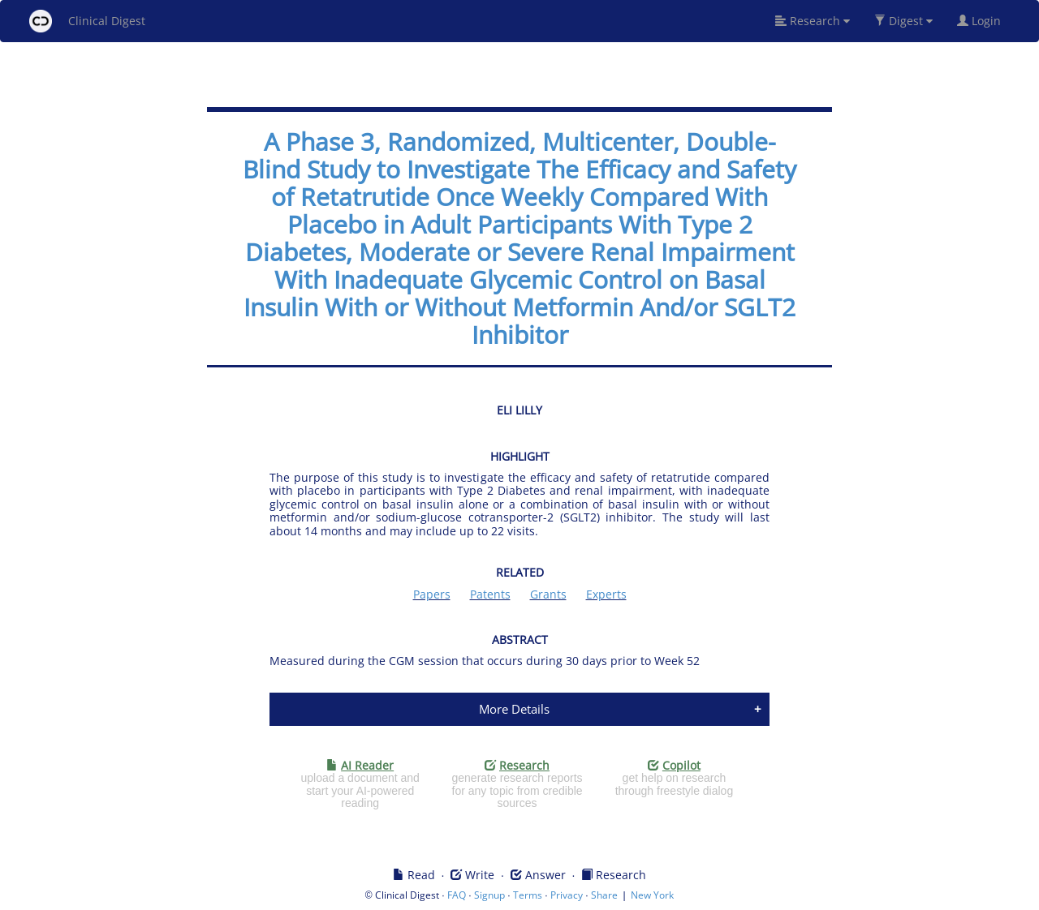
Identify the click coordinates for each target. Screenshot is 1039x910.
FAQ (456, 895)
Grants (548, 594)
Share (604, 895)
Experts (606, 594)
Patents (490, 594)
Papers (432, 594)
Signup (489, 895)
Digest (903, 20)
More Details (514, 709)
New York (652, 895)
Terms (527, 895)
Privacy (566, 895)
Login (985, 20)
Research (812, 20)
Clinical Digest (87, 21)
